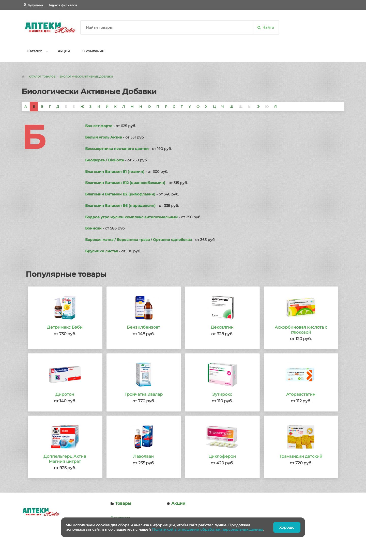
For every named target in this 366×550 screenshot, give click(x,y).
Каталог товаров (42, 76)
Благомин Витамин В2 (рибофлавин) (120, 194)
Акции (64, 51)
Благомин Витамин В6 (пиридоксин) (120, 205)
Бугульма (35, 5)
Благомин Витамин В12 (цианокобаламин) (125, 182)
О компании (93, 51)
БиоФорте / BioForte (104, 160)
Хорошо (286, 527)
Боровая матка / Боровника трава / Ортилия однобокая (138, 239)
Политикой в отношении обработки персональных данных (207, 529)
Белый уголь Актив (103, 137)
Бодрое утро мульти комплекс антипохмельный (131, 217)
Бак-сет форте (98, 126)
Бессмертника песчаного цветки (117, 148)
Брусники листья (101, 251)
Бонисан (93, 228)
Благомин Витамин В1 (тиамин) (114, 171)
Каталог (34, 51)
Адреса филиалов (63, 5)
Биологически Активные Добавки (86, 76)
